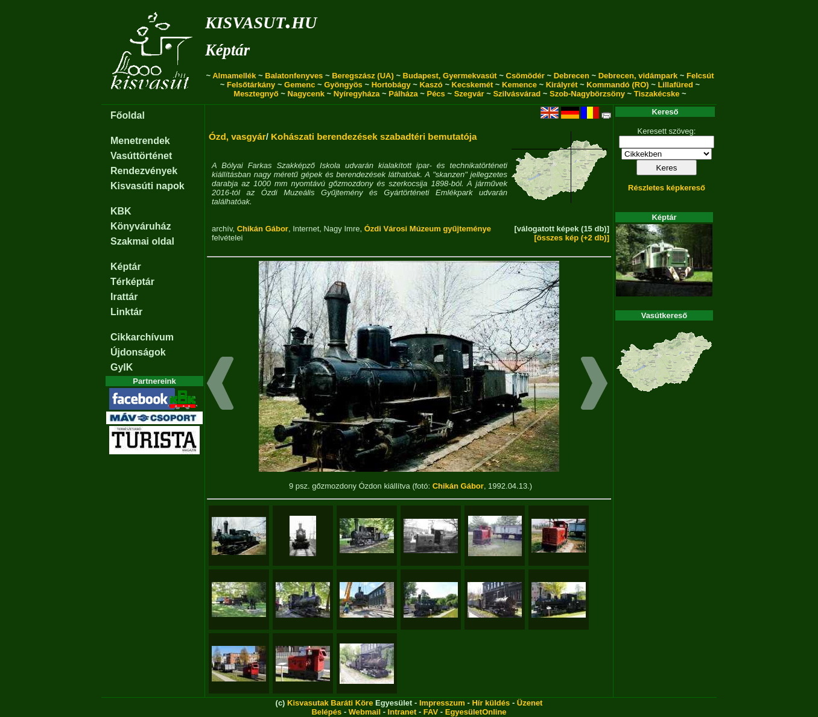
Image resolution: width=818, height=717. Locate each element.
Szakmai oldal (142, 241)
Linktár (126, 312)
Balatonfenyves (294, 75)
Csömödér (525, 75)
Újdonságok (138, 352)
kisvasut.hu (261, 20)
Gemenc (299, 84)
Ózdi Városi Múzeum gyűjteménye (427, 228)
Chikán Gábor (262, 228)
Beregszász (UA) (363, 75)
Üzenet (530, 702)
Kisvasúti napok (147, 186)
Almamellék (234, 75)
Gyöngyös (343, 84)
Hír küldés (491, 702)
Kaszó (430, 84)
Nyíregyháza (357, 93)
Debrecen (571, 75)
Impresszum (442, 702)
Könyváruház (140, 226)
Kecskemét (472, 84)
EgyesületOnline (476, 711)
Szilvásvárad (517, 93)
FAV (430, 711)
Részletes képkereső (666, 187)
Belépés (326, 711)
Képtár (227, 50)
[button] (220, 385)
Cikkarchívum (142, 337)
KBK (121, 211)
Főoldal (127, 115)
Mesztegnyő (255, 93)
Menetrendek (140, 141)
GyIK (121, 367)
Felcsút (700, 75)
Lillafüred (675, 84)
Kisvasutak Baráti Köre (330, 702)
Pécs (435, 93)
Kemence (519, 84)
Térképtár (132, 282)
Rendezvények (143, 171)
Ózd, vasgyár (237, 136)
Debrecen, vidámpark (638, 75)
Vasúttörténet (141, 156)
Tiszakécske (657, 93)
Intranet (402, 711)
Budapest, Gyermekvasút (450, 75)
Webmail (365, 711)
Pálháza (402, 93)
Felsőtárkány (251, 84)
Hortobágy (391, 84)
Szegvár (469, 93)
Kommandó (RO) (617, 84)
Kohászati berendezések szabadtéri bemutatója (374, 136)
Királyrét (562, 84)
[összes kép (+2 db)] (571, 237)
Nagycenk (306, 93)
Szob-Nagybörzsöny (587, 93)
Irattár (124, 297)
